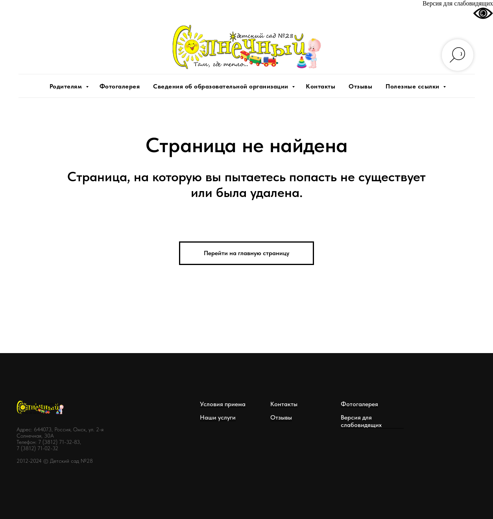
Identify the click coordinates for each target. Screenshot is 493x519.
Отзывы (360, 86)
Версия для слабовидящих (361, 421)
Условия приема (223, 404)
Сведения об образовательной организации (221, 86)
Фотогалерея (120, 86)
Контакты (320, 86)
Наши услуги (218, 417)
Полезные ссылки (413, 86)
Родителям (67, 86)
